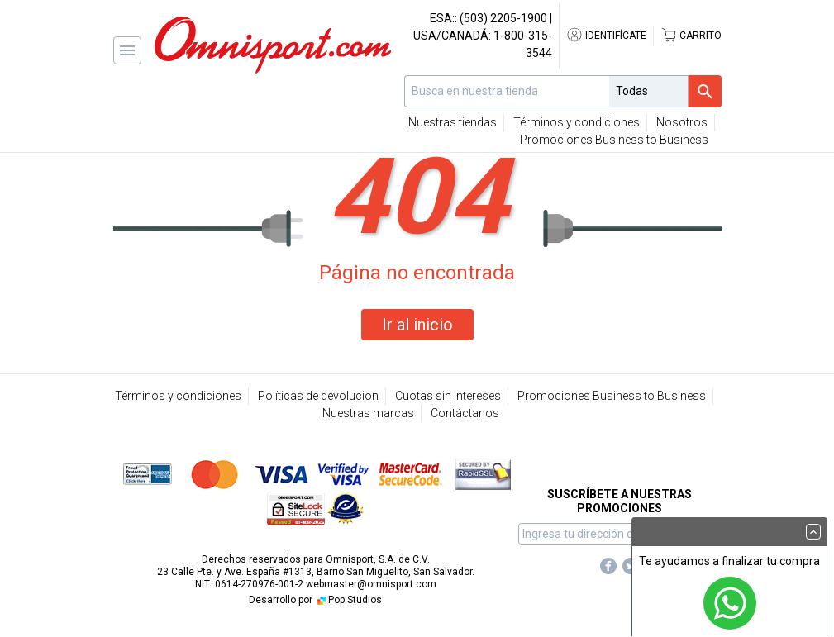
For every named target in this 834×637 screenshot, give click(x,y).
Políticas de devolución (318, 395)
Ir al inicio (417, 325)
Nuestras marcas (368, 413)
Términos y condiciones (576, 122)
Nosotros (682, 122)
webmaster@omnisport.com (371, 584)
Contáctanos (465, 413)
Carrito (691, 35)
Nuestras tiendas (452, 122)
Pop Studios (348, 600)
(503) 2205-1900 (503, 18)
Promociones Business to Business (614, 139)
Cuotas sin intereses (448, 395)
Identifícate (606, 35)
